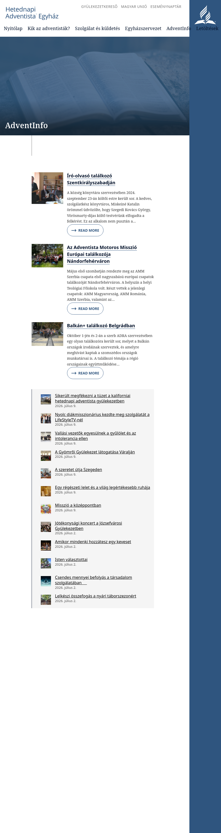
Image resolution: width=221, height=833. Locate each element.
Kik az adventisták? (49, 28)
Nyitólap (13, 28)
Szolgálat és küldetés (97, 28)
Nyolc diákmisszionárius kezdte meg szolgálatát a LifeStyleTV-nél (102, 417)
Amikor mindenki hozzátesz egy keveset (93, 541)
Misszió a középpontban (78, 505)
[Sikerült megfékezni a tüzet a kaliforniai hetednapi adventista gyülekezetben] (46, 399)
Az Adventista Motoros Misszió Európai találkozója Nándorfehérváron (102, 254)
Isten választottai (71, 559)
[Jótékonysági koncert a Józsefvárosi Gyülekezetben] (46, 527)
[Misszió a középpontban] (46, 509)
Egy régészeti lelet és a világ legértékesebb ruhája (102, 487)
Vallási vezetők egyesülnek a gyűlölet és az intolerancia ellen (95, 435)
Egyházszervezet (143, 28)
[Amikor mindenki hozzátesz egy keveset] (46, 545)
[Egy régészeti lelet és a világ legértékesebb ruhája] (46, 491)
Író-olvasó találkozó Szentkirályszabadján (91, 179)
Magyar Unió (134, 6)
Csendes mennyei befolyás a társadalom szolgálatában (93, 580)
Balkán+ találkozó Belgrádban (101, 325)
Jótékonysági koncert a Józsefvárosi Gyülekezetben (88, 525)
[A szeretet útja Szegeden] (46, 473)
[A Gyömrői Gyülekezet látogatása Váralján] (46, 456)
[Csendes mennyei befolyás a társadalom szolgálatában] (46, 581)
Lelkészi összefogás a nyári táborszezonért (95, 596)
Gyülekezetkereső (99, 6)
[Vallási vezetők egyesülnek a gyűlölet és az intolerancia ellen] (46, 437)
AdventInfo (178, 28)
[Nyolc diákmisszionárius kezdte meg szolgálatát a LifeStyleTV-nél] (46, 418)
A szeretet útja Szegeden (78, 469)
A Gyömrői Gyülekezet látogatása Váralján (95, 452)
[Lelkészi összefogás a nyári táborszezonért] (46, 600)
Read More (85, 230)
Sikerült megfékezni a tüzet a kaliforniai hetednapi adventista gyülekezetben (93, 398)
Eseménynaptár (165, 6)
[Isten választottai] (46, 563)
